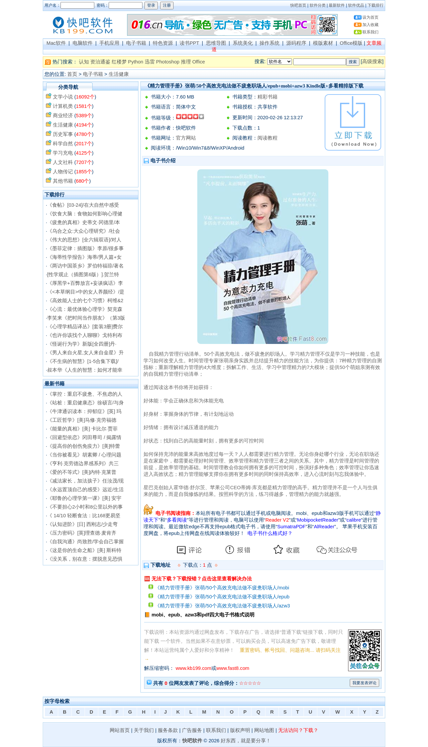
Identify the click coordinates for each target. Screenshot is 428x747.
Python (135, 61)
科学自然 (63, 143)
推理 (186, 61)
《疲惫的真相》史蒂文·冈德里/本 (83, 222)
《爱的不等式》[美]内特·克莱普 (81, 472)
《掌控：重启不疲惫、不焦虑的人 (84, 394)
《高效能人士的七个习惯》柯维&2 (85, 300)
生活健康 (119, 74)
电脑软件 (83, 43)
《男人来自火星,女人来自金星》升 (85, 352)
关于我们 (144, 730)
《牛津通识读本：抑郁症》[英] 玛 (84, 411)
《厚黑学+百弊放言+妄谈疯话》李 (85, 283)
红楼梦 (119, 61)
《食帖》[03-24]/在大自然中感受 (83, 205)
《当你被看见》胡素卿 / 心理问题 (84, 454)
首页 (72, 74)
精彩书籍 (267, 97)
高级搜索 (372, 61)
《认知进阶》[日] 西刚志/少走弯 (82, 524)
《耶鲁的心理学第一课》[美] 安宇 (84, 498)
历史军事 (63, 134)
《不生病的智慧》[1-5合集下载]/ (82, 361)
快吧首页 (298, 5)
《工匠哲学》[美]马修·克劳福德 (81, 420)
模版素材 (323, 43)
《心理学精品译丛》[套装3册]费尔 (85, 326)
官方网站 (186, 138)
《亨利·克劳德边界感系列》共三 (83, 463)
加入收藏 (370, 24)
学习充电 (63, 153)
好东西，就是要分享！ (246, 740)
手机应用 (109, 43)
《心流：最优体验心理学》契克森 (84, 309)
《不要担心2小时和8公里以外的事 (85, 507)
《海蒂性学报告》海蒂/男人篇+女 (84, 257)
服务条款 (168, 730)
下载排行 (375, 5)
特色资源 (163, 43)
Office (198, 61)
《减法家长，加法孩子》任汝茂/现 (85, 481)
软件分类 (318, 5)
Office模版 (351, 43)
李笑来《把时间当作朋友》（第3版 (86, 318)
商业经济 (63, 115)
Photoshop (168, 61)
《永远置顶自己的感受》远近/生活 (85, 489)
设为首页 (370, 17)
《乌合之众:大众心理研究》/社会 (83, 231)
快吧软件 (192, 740)
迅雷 (150, 61)
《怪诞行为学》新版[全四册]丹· (81, 344)
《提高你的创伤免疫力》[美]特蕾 (83, 446)
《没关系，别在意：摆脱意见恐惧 (84, 559)
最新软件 (337, 5)
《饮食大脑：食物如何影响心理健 (84, 213)
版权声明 (240, 730)
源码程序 (296, 43)
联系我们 (370, 32)
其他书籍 (63, 181)
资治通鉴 (100, 61)
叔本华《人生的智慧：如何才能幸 (84, 370)
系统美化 (243, 43)
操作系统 (269, 43)
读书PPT (189, 43)
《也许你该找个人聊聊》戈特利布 (84, 335)
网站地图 (264, 730)
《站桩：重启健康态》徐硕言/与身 (85, 402)
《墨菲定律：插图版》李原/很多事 (85, 248)
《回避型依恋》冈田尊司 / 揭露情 (84, 437)
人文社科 (63, 162)
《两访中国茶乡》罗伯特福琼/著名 (85, 265)
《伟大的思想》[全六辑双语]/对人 (84, 239)
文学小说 (63, 97)
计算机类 (63, 106)
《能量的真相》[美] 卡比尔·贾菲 (82, 428)
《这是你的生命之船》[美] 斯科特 (84, 550)
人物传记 (63, 171)
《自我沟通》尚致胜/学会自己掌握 (85, 541)
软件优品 (356, 5)
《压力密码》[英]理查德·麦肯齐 (81, 533)
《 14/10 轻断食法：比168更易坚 (83, 515)
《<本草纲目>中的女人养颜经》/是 (85, 292)
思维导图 (216, 43)
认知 (84, 61)
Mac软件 (56, 43)
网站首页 (120, 730)
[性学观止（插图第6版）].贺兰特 (83, 274)
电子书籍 (136, 43)
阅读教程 (267, 138)
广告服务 (192, 730)
